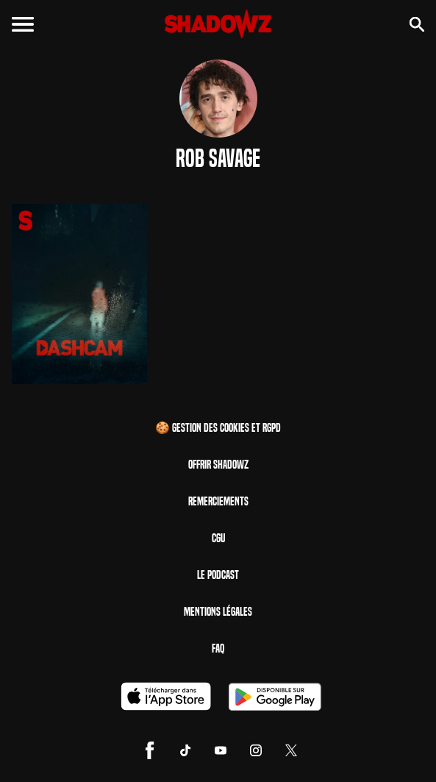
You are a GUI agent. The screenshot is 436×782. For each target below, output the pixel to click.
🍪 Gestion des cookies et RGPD (218, 428)
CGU (218, 538)
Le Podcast (218, 575)
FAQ (218, 648)
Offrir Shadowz (218, 465)
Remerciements (218, 501)
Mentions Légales (218, 612)
